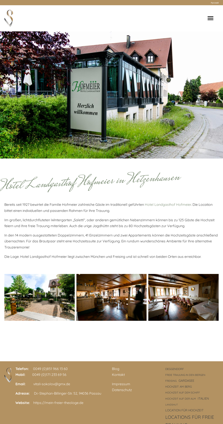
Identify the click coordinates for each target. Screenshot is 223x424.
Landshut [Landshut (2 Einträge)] (171, 404)
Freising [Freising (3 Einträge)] (171, 380)
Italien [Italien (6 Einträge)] (203, 398)
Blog (115, 369)
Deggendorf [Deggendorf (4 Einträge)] (174, 369)
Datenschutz (122, 390)
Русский (215, 2)
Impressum (121, 384)
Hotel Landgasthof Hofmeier (168, 204)
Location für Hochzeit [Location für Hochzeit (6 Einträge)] (184, 410)
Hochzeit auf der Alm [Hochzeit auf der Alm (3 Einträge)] (180, 398)
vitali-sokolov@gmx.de (51, 384)
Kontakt (118, 374)
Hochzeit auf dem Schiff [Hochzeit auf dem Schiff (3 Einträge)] (182, 392)
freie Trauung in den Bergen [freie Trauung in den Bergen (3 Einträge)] (185, 375)
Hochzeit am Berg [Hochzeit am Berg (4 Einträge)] (178, 386)
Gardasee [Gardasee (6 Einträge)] (186, 381)
